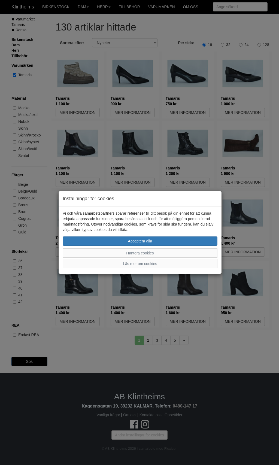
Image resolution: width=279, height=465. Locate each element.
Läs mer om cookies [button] (140, 264)
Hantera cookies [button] (140, 253)
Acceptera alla (140, 241)
